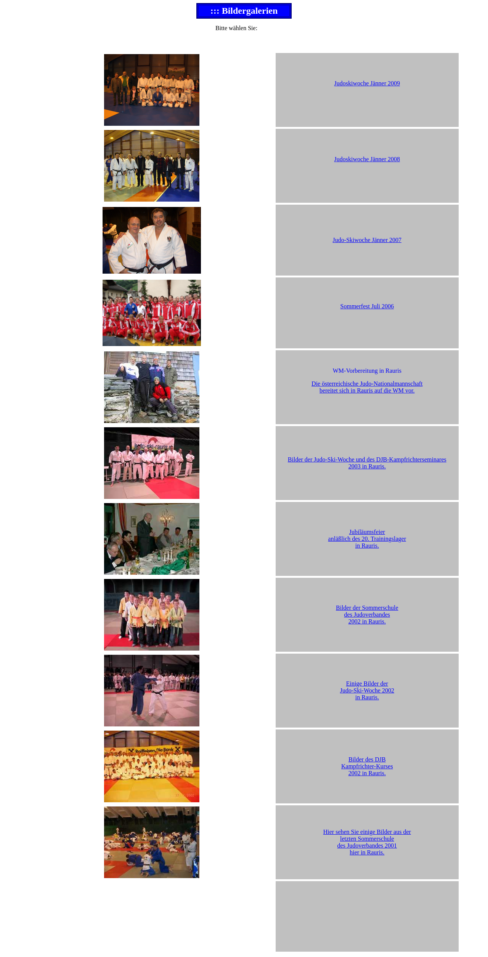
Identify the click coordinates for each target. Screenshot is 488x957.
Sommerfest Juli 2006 (367, 306)
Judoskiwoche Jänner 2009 (367, 83)
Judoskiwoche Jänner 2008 (367, 159)
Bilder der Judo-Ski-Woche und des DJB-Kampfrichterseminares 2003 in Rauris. (367, 463)
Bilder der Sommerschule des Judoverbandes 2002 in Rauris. (367, 614)
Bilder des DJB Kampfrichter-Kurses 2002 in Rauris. (367, 766)
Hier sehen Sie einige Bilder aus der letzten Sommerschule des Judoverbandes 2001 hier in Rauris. (367, 842)
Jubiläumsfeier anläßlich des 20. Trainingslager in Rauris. (367, 539)
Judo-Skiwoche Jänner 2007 (367, 240)
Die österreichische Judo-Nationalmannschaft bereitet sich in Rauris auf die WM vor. (366, 387)
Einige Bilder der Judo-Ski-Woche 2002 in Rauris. (367, 690)
